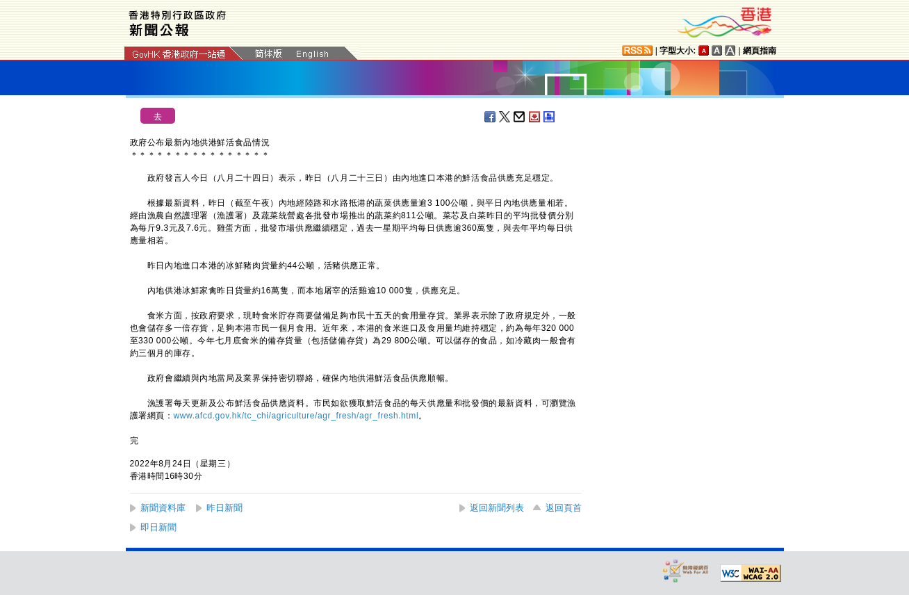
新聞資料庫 (163, 508)
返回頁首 (564, 508)
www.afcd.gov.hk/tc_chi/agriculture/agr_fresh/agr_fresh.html (296, 416)
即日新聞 (158, 527)
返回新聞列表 (497, 508)
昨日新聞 (224, 508)
